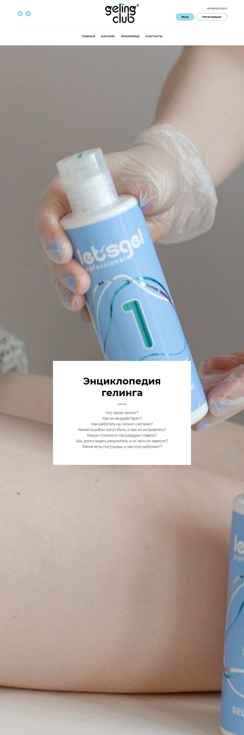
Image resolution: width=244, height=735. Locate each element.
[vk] (20, 13)
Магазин (108, 36)
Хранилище (130, 36)
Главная (88, 36)
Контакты (154, 36)
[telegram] (28, 13)
